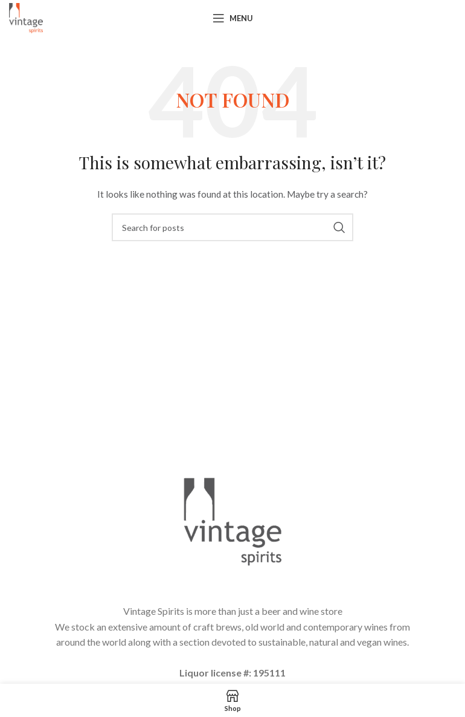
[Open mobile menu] (233, 18)
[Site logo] (26, 17)
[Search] (232, 227)
